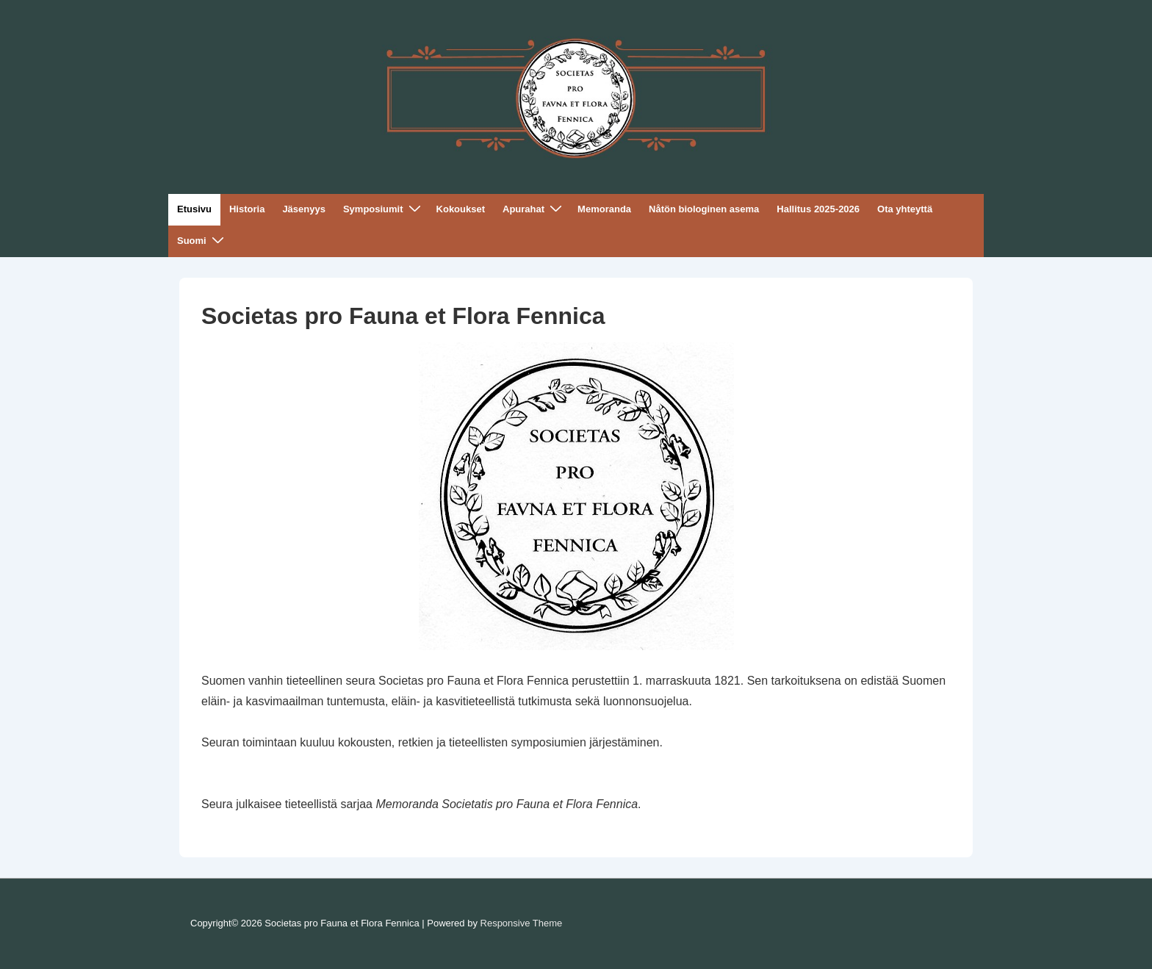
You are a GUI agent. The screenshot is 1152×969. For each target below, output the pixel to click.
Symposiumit (384, 209)
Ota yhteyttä (904, 209)
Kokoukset (460, 209)
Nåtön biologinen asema (704, 209)
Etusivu (194, 209)
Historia (246, 209)
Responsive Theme (521, 923)
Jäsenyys (303, 209)
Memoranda (604, 209)
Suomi (202, 240)
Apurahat (534, 209)
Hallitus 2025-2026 (818, 209)
